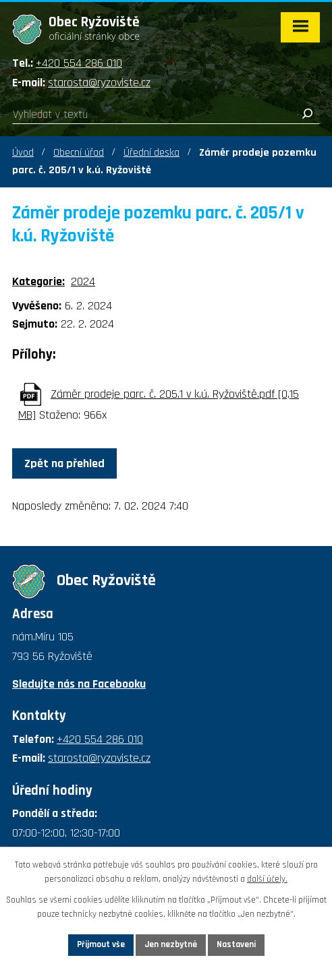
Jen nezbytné (170, 944)
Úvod (23, 153)
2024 (83, 281)
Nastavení (236, 944)
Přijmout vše (101, 944)
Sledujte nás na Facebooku (79, 684)
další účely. (267, 879)
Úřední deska (151, 153)
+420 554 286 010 (79, 63)
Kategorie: (38, 281)
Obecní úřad (78, 153)
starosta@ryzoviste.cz (99, 82)
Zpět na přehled (64, 463)
